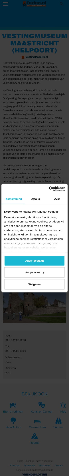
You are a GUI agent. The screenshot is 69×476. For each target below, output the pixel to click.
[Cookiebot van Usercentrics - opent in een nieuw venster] (49, 188)
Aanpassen (34, 272)
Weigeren (34, 284)
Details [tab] (35, 198)
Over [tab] (57, 198)
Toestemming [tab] (13, 198)
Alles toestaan (34, 260)
